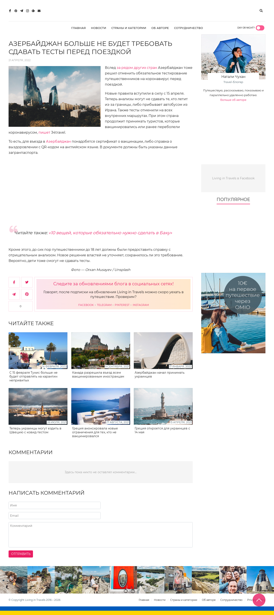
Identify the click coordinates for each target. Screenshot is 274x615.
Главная (78, 28)
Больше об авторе (233, 99)
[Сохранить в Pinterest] (27, 294)
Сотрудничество (188, 28)
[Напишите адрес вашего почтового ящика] (55, 515)
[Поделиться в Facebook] (14, 282)
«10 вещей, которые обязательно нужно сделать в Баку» (110, 232)
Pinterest (122, 305)
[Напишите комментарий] (101, 534)
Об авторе (160, 28)
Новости (98, 28)
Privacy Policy (256, 599)
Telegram (104, 305)
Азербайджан (58, 141)
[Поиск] (261, 10)
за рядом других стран (137, 68)
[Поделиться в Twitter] (27, 282)
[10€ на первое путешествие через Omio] (233, 313)
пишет (44, 132)
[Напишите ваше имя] (55, 505)
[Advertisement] (101, 190)
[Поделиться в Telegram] (14, 294)
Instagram (141, 305)
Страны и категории (128, 28)
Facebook (86, 305)
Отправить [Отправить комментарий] (21, 554)
